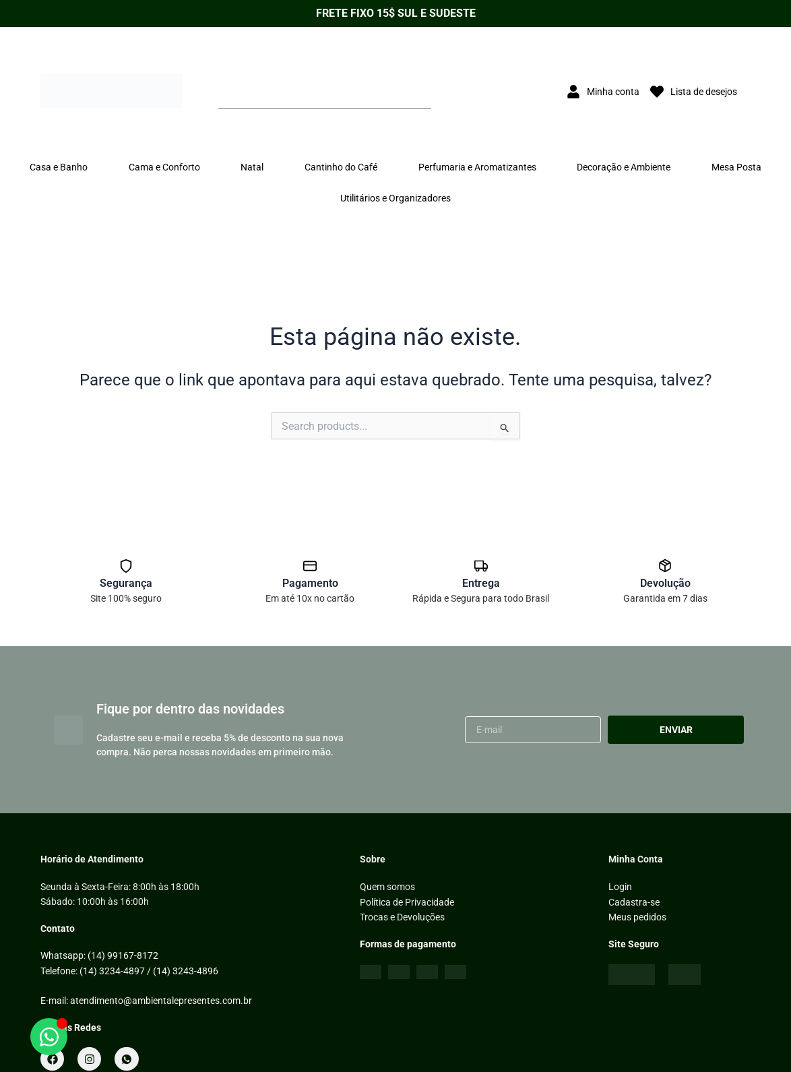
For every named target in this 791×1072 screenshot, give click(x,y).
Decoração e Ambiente (623, 167)
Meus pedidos (637, 917)
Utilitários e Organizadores (395, 198)
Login (620, 886)
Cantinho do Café (341, 167)
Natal (252, 167)
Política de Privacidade (407, 901)
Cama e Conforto (164, 167)
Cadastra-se (634, 901)
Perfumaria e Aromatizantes (477, 167)
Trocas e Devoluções (402, 917)
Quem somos (387, 886)
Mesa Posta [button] (736, 167)
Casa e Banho (59, 167)
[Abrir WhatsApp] (48, 1036)
